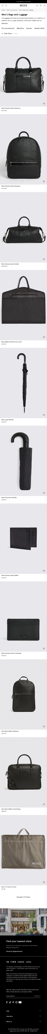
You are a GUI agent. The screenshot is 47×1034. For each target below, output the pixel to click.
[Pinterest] (13, 1002)
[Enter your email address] (20, 996)
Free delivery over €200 (23, 1)
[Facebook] (7, 1002)
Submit (37, 996)
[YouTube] (20, 1002)
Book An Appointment (14, 951)
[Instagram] (16, 1002)
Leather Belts (39, 28)
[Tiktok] (10, 1002)
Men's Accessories (12, 10)
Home (3, 10)
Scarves (29, 28)
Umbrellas (20, 28)
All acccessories (8, 28)
